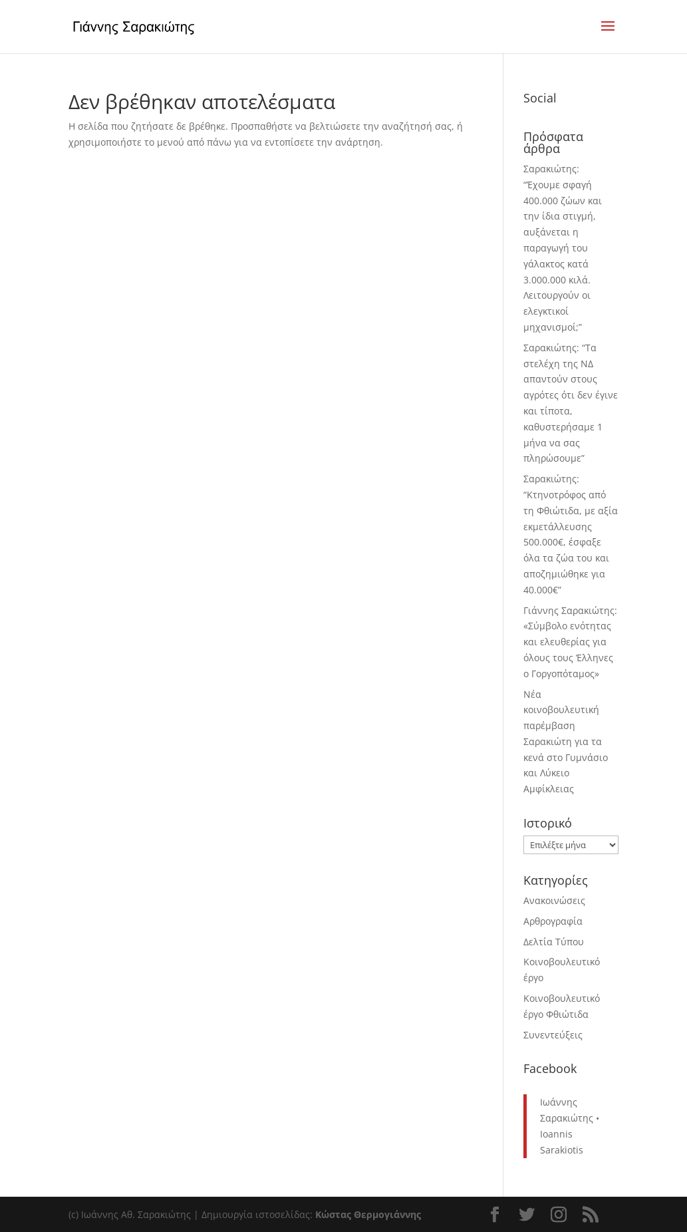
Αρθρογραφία (553, 921)
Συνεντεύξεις (553, 1034)
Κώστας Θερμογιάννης (368, 1214)
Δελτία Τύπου (553, 941)
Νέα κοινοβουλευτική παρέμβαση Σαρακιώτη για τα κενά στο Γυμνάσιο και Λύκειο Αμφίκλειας (565, 742)
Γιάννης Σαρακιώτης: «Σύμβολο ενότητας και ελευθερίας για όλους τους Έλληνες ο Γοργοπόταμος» (570, 642)
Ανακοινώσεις (554, 900)
